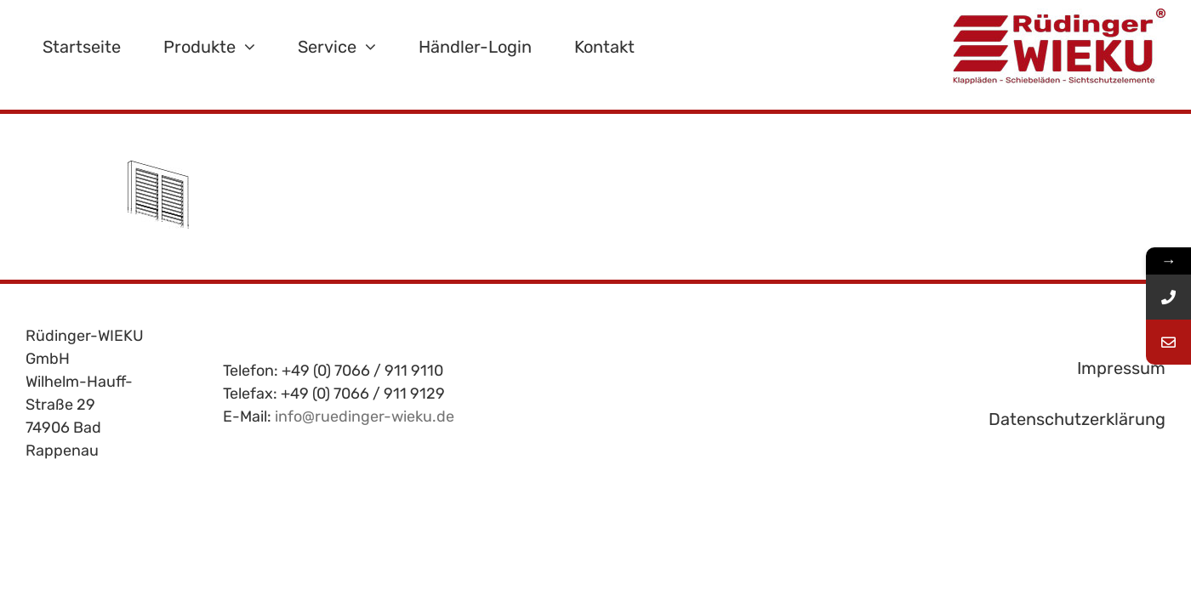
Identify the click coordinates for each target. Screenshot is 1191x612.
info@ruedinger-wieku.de (364, 416)
